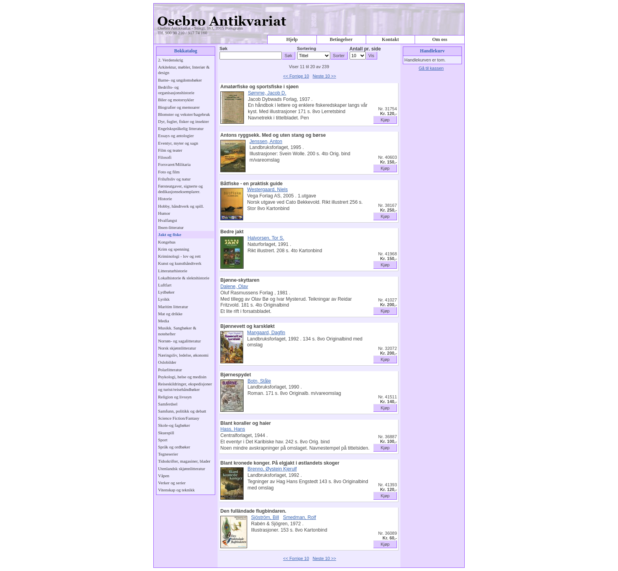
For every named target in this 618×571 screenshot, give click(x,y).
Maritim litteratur (173, 306)
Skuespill (166, 432)
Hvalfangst (167, 220)
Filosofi (164, 157)
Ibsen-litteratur (171, 227)
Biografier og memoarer (179, 107)
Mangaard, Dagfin (266, 332)
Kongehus (166, 242)
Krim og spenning (173, 249)
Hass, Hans (232, 429)
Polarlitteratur (170, 369)
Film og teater (170, 150)
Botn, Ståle (259, 381)
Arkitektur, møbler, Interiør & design (184, 70)
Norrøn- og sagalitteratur (179, 341)
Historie (165, 198)
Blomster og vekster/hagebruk (184, 114)
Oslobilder (167, 362)
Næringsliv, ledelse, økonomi (183, 355)
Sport (163, 439)
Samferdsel (167, 404)
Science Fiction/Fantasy (178, 418)
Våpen (163, 475)
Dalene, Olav (234, 286)
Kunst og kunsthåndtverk (179, 263)
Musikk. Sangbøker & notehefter (177, 330)
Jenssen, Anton (265, 141)
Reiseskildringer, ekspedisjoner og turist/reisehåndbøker (185, 386)
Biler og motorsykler (176, 99)
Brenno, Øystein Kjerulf (272, 469)
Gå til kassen (431, 68)
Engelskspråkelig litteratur (181, 128)
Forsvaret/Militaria (174, 164)
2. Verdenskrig (170, 60)
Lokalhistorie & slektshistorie (183, 277)
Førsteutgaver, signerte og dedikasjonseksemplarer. (180, 189)
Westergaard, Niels (267, 189)
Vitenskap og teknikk (176, 489)
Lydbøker (166, 292)
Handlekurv (432, 51)
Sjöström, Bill (265, 517)
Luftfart (164, 285)
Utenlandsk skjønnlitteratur (181, 468)
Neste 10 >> (324, 76)
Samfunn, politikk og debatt (182, 411)
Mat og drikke (170, 313)
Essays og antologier (176, 135)
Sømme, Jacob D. (267, 93)
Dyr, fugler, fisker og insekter (183, 121)
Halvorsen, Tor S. (266, 238)
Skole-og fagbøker (174, 425)
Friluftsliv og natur (174, 179)
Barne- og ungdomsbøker (180, 80)
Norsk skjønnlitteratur (177, 348)
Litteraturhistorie (172, 270)
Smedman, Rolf (299, 517)
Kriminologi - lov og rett (179, 256)
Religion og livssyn (175, 396)
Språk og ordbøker (174, 447)
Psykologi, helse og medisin (182, 376)
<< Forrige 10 (296, 76)
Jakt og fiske (169, 234)
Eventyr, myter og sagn (178, 143)
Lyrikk (163, 299)
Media (163, 320)
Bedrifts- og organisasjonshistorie (176, 90)
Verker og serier (172, 482)
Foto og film (169, 171)
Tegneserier (168, 454)
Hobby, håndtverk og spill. (181, 206)
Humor (164, 213)
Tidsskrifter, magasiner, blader (184, 461)
